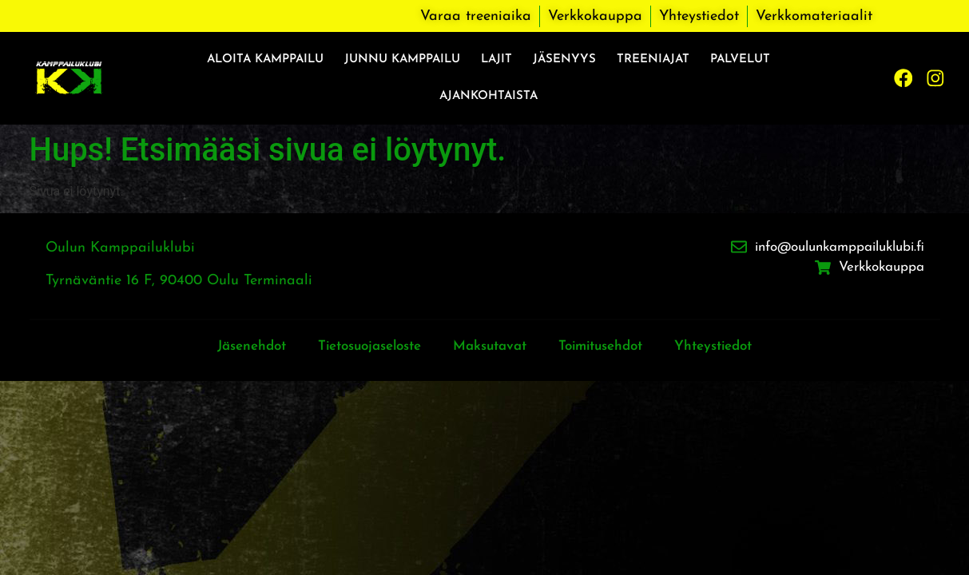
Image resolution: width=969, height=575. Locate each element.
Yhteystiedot (730, 346)
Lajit (496, 59)
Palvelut (740, 59)
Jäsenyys (564, 59)
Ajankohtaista (488, 96)
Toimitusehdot (609, 346)
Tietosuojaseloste (361, 346)
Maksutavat (490, 346)
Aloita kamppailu (265, 59)
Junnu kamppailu (402, 59)
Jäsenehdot (233, 346)
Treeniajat (653, 59)
